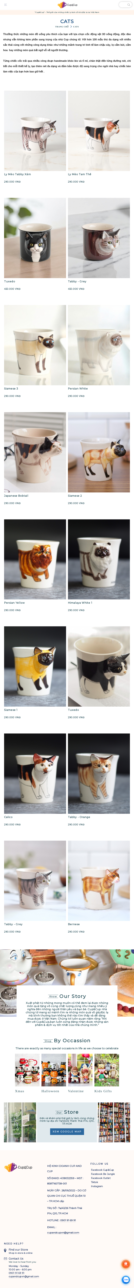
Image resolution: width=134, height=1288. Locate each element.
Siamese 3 (11, 388)
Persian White (78, 388)
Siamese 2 (75, 495)
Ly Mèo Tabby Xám (17, 174)
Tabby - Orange (79, 817)
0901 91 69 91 (68, 1219)
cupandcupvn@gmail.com (63, 1231)
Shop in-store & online (21, 1252)
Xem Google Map (67, 1131)
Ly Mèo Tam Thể (79, 174)
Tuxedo (9, 281)
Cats (76, 26)
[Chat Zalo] (125, 1279)
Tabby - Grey (77, 281)
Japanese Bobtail (16, 495)
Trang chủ (62, 26)
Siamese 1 (10, 710)
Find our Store (18, 1249)
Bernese (74, 924)
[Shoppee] (125, 1264)
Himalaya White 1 (80, 602)
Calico (8, 817)
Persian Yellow (14, 602)
